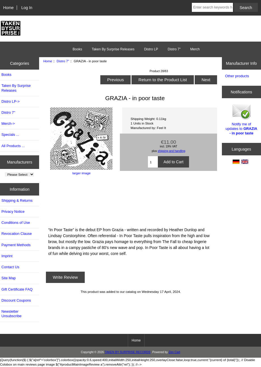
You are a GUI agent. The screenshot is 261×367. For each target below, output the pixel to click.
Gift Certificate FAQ (17, 289)
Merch (195, 49)
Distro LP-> (10, 101)
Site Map (8, 278)
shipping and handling (171, 151)
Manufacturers (19, 162)
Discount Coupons (16, 300)
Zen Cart (174, 352)
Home (8, 7)
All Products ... (13, 146)
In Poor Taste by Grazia (130, 200)
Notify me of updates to (241, 119)
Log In (26, 7)
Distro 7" (63, 61)
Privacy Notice (12, 211)
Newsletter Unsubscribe (11, 313)
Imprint (6, 256)
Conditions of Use (15, 222)
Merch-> (8, 123)
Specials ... (10, 134)
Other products (237, 76)
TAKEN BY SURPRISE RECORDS (127, 352)
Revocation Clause (16, 233)
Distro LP (151, 49)
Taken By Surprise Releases (113, 49)
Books (77, 49)
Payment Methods (16, 245)
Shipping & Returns (17, 200)
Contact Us (10, 267)
